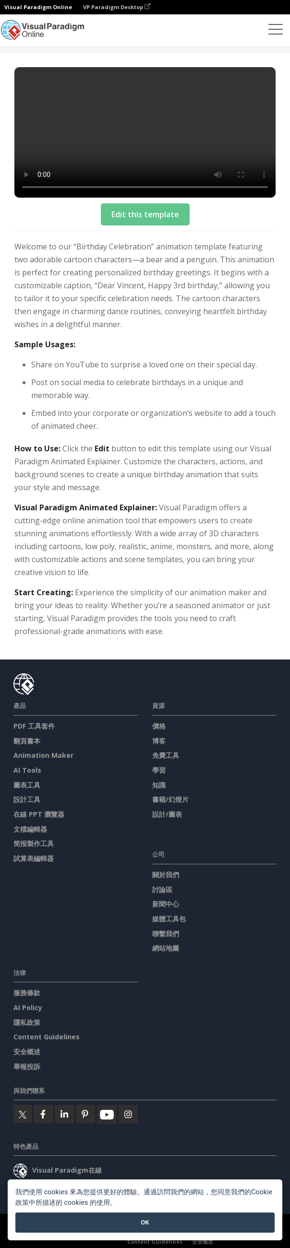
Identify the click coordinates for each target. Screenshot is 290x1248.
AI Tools (27, 770)
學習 (159, 770)
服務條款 (26, 992)
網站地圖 (165, 948)
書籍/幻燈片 (170, 799)
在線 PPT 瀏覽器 (38, 814)
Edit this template (145, 214)
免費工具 (165, 755)
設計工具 (26, 799)
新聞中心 (165, 903)
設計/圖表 (167, 814)
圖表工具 (26, 784)
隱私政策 (26, 1022)
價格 (159, 725)
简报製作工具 (33, 843)
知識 (159, 784)
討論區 (162, 889)
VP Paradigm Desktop (116, 7)
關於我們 (165, 874)
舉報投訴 (26, 1066)
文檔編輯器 (30, 829)
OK (145, 1222)
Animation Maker (43, 755)
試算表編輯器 (33, 858)
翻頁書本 (26, 740)
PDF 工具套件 (34, 725)
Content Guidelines (46, 1036)
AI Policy (27, 1007)
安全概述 (26, 1051)
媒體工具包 (169, 918)
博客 (159, 740)
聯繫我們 (165, 933)
